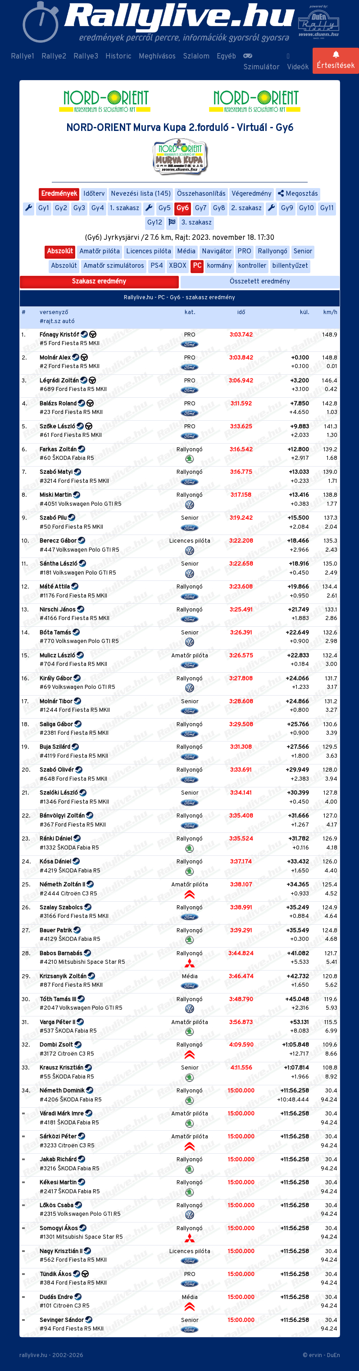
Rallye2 (53, 56)
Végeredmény (252, 194)
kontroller (252, 266)
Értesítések (336, 61)
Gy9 (287, 208)
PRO (244, 251)
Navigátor (217, 251)
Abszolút (60, 251)
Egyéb (226, 56)
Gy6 (183, 208)
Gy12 (154, 223)
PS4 (156, 266)
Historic (118, 56)
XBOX (177, 266)
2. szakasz (246, 208)
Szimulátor (261, 62)
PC (197, 266)
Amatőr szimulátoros (113, 266)
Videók (298, 62)
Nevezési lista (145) (141, 194)
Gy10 (306, 208)
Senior (303, 251)
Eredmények (59, 194)
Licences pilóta (148, 251)
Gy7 (201, 208)
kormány (219, 266)
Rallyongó (272, 251)
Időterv (94, 194)
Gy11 (327, 208)
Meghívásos (157, 56)
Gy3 (79, 208)
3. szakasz (197, 223)
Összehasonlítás (201, 194)
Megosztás (298, 194)
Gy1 (43, 208)
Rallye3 (85, 56)
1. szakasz (124, 208)
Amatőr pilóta (99, 251)
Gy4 (97, 208)
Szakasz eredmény (99, 282)
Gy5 (165, 208)
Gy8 (219, 208)
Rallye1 (22, 56)
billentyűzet (290, 266)
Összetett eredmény (260, 282)
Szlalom (196, 56)
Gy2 (61, 208)
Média (186, 251)
